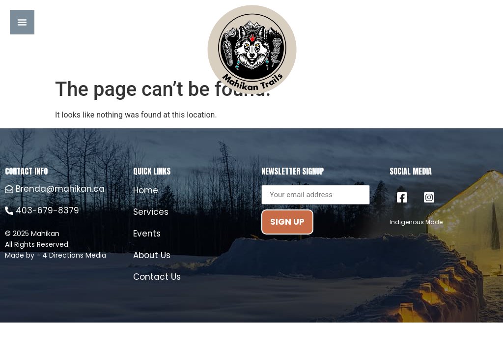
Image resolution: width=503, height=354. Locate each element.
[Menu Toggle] (22, 22)
